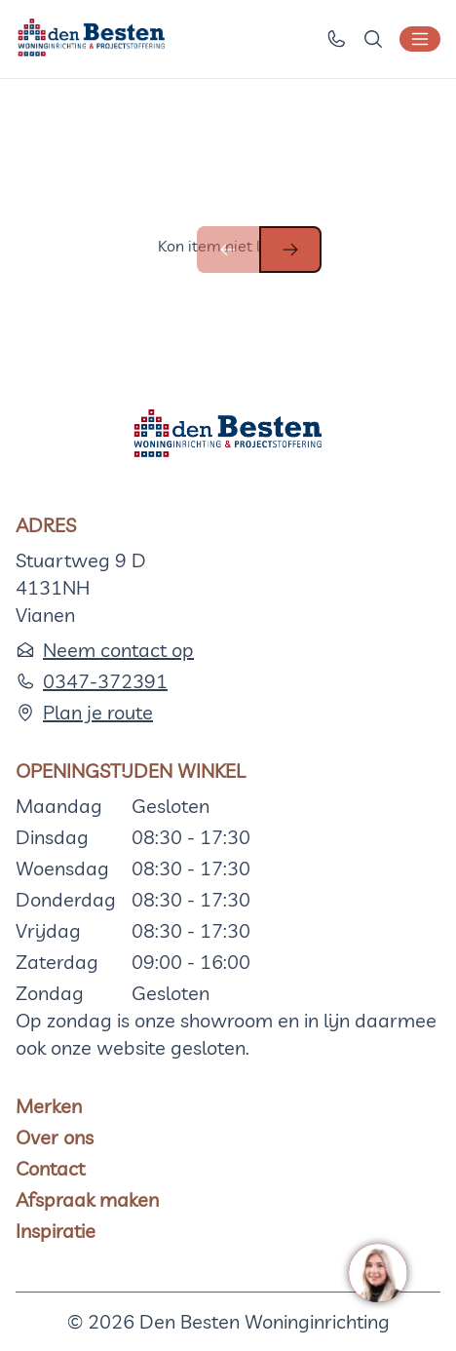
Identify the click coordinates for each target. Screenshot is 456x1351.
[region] (377, 1272)
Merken (49, 1106)
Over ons (55, 1137)
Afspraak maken (87, 1199)
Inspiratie (55, 1230)
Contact (50, 1168)
